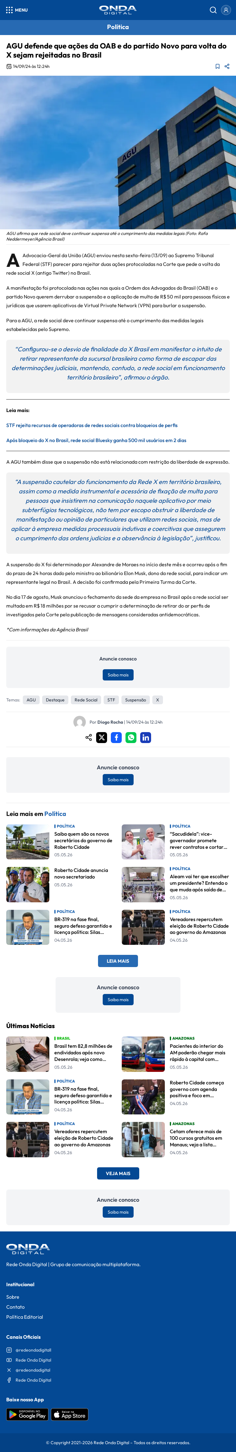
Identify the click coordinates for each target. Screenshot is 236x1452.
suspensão (135, 700)
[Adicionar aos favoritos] (217, 66)
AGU (31, 700)
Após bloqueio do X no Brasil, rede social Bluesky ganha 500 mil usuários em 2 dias (96, 440)
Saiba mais (118, 675)
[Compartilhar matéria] (227, 66)
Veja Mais (118, 1173)
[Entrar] (226, 10)
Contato (15, 1307)
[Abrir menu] (16, 10)
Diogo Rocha (110, 722)
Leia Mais (118, 961)
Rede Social (86, 700)
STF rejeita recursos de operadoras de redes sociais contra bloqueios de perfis (92, 425)
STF (111, 700)
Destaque (55, 700)
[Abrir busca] (213, 10)
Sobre (12, 1297)
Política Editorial (24, 1317)
